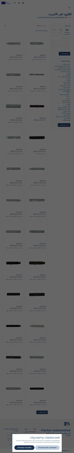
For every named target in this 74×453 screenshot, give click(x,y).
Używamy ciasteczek (45, 437)
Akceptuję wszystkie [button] (24, 447)
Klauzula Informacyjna (53, 442)
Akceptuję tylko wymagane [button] (47, 447)
